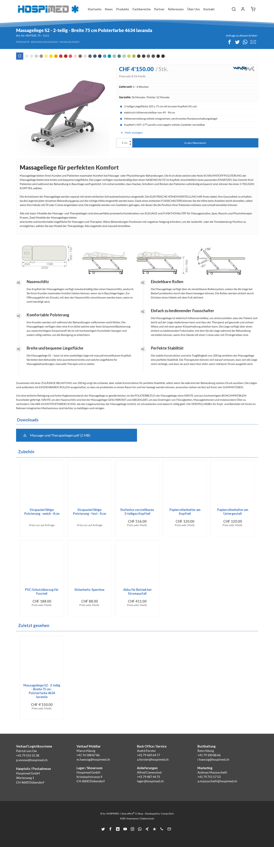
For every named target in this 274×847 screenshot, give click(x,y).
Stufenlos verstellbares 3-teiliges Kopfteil (137, 511)
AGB (122, 818)
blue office (128, 813)
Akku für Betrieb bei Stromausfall (137, 591)
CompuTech (167, 813)
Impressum (133, 818)
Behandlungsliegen (44, 41)
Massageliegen (69, 41)
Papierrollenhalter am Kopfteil (185, 511)
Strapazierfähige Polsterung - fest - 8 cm (89, 511)
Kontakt (209, 9)
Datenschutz (147, 818)
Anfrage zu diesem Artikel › (242, 35)
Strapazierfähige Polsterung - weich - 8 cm (41, 511)
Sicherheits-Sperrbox (89, 590)
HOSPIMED (112, 813)
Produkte (22, 41)
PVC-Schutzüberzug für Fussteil (42, 591)
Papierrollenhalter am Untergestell (232, 511)
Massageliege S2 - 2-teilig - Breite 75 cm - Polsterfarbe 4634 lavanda (41, 691)
